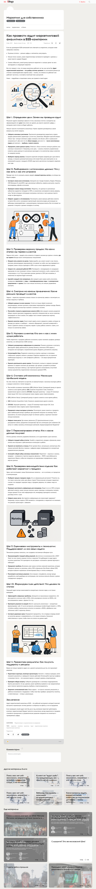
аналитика (26, 726)
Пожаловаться (20, 21)
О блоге (23, 27)
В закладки (25, 734)
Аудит (32, 726)
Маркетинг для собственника (25, 17)
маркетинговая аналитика (13, 728)
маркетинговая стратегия (41, 726)
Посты (8, 27)
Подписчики (16, 27)
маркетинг (13, 726)
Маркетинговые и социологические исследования (27, 723)
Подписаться (10, 21)
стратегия (20, 726)
